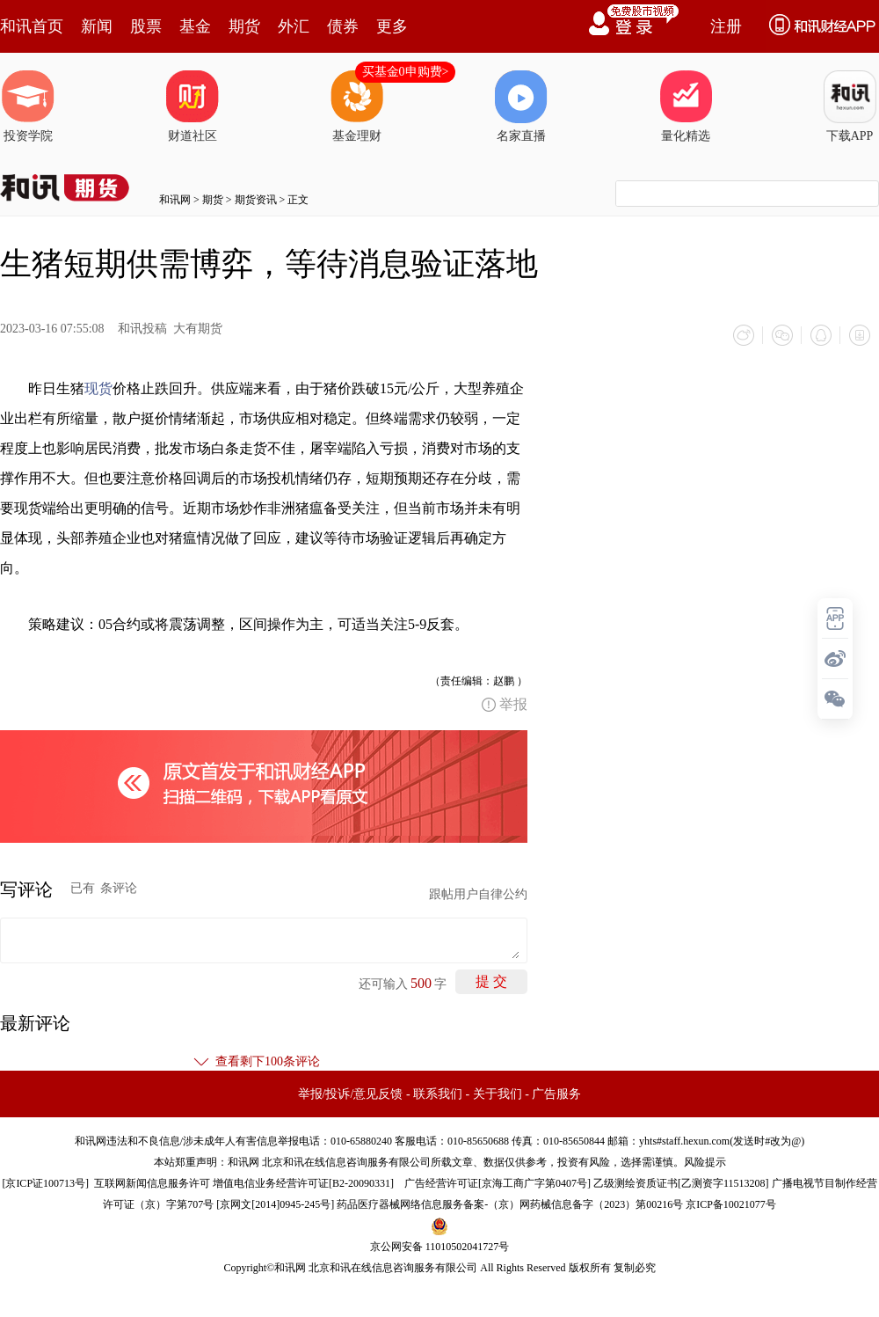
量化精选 (685, 106)
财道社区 (192, 106)
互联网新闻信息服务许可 (152, 1183)
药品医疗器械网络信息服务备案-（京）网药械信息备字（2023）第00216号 (510, 1204)
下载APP (850, 106)
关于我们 (497, 1094)
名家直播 (521, 106)
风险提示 (705, 1162)
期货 (244, 26)
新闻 (97, 26)
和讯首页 (31, 26)
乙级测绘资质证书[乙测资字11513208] (681, 1183)
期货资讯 (256, 200)
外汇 (293, 26)
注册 (726, 26)
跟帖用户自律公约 (478, 894)
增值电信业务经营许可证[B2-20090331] (303, 1183)
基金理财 (357, 106)
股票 (146, 26)
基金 (195, 26)
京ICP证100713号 (45, 1183)
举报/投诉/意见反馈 (350, 1094)
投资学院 (28, 106)
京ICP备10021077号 (731, 1204)
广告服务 (556, 1094)
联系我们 (437, 1094)
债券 (343, 26)
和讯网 (175, 200)
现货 (98, 388)
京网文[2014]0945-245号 (275, 1204)
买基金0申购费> (405, 71)
